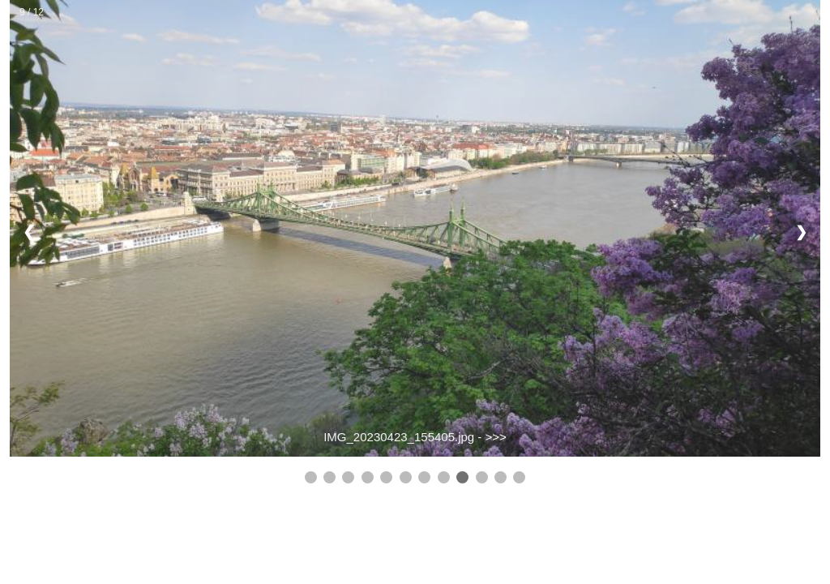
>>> (496, 437)
